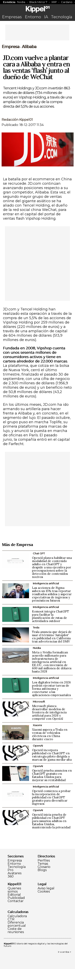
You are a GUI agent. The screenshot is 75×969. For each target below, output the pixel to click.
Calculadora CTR (17, 918)
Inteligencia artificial (46, 583)
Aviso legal (46, 888)
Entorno (33, 16)
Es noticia (9, 2)
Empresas (12, 16)
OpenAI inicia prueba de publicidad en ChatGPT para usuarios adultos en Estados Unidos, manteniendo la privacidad (51, 821)
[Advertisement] (38, 34)
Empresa (10, 46)
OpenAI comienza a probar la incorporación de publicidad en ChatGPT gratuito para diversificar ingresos (51, 797)
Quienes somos (14, 890)
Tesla (36, 627)
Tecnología (61, 16)
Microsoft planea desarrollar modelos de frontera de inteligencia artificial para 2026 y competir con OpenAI (49, 712)
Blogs (42, 870)
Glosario (44, 867)
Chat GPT (39, 553)
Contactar (16, 901)
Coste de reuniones (16, 930)
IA (46, 16)
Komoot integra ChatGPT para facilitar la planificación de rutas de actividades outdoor (50, 616)
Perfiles (44, 860)
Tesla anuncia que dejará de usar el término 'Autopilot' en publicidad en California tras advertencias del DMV (52, 636)
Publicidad (16, 897)
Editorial (14, 894)
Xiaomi (37, 725)
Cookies (44, 891)
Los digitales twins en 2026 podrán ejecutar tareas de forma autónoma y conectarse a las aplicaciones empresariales (51, 688)
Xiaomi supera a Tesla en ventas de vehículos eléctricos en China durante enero (49, 734)
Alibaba (29, 46)
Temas (43, 863)
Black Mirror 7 (38, 2)
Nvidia (21, 2)
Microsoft (39, 701)
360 (11, 876)
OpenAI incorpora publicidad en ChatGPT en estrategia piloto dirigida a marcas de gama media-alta (52, 754)
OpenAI (38, 745)
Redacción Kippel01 (17, 120)
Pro (10, 870)
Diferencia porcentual (17, 924)
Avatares (14, 873)
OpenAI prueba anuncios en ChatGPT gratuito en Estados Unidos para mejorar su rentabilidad (52, 775)
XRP (54, 2)
